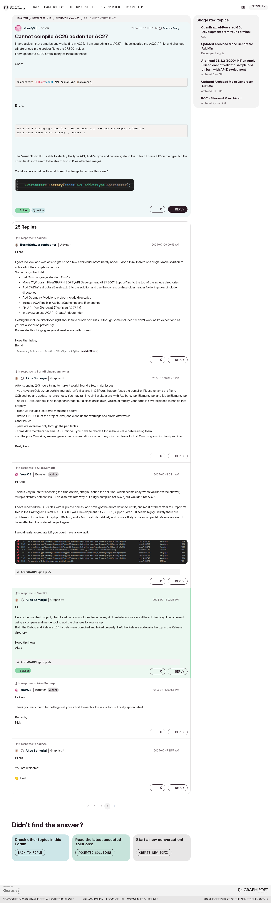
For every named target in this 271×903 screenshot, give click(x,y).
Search (232, 7)
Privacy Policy (93, 900)
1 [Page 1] (95, 807)
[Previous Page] (88, 807)
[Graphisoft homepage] (253, 892)
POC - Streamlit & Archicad (221, 98)
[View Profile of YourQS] (29, 28)
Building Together (82, 7)
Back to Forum (30, 854)
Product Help (134, 7)
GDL (203, 36)
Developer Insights (212, 53)
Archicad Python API (213, 103)
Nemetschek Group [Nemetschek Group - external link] (254, 900)
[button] (74, 186)
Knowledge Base (54, 7)
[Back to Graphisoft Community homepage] (15, 7)
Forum (35, 7)
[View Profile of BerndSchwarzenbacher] (38, 246)
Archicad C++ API (212, 74)
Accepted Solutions (95, 854)
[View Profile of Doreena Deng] (171, 28)
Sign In (258, 6)
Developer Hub (110, 7)
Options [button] (185, 18)
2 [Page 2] (101, 807)
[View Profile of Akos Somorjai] (36, 379)
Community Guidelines (142, 900)
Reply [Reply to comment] (179, 361)
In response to (33, 239)
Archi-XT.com (89, 352)
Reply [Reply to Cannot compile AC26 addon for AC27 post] (179, 210)
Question (38, 211)
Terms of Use (115, 900)
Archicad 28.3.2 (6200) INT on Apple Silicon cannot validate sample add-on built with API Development (228, 65)
